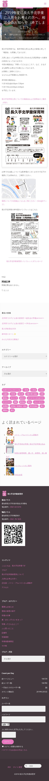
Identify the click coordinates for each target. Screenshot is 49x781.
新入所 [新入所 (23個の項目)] (20, 394)
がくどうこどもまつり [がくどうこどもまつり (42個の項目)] (36, 398)
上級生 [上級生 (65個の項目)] (5, 394)
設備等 (4, 633)
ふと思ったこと (8, 628)
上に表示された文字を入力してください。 (18, 729)
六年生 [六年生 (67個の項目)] (13, 394)
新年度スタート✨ (9, 334)
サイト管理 (17, 767)
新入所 (6, 290)
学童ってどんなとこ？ (10, 624)
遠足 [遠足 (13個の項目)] (12, 410)
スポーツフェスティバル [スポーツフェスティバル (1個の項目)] (11, 390)
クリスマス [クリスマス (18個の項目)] (7, 402)
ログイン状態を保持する (13, 746)
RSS (9, 767)
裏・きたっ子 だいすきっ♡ (12, 620)
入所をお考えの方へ (9, 579)
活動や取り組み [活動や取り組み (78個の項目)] (31, 394)
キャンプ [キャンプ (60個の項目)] (14, 398)
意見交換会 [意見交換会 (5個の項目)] (34, 406)
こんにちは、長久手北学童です (14, 565)
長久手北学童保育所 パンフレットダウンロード (24, 261)
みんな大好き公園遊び (10, 339)
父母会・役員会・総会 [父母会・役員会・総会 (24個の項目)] (19, 406)
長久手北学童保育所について (13, 574)
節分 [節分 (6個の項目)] (29, 402)
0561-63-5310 (15, 507)
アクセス (5, 587)
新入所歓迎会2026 (9, 328)
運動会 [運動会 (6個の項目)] (5, 410)
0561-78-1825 (15, 519)
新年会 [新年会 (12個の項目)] (22, 402)
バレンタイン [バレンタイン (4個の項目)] (39, 402)
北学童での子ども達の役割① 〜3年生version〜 (20, 323)
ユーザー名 (6, 703)
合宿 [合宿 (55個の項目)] (42, 394)
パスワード (6, 714)
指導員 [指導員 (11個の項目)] (5, 406)
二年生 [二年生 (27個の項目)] (33, 390)
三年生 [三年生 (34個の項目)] (41, 390)
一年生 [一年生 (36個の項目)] (25, 390)
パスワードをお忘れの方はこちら (14, 750)
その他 (4, 645)
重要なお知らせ (15, 34)
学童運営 (5, 637)
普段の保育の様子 (8, 611)
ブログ (4, 570)
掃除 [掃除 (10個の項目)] (15, 402)
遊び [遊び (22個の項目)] (42, 406)
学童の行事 (6, 615)
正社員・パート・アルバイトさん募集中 (17, 583)
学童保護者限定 (8, 641)
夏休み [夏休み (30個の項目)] (5, 398)
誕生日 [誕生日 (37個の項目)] (22, 398)
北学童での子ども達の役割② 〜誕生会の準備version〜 (23, 318)
